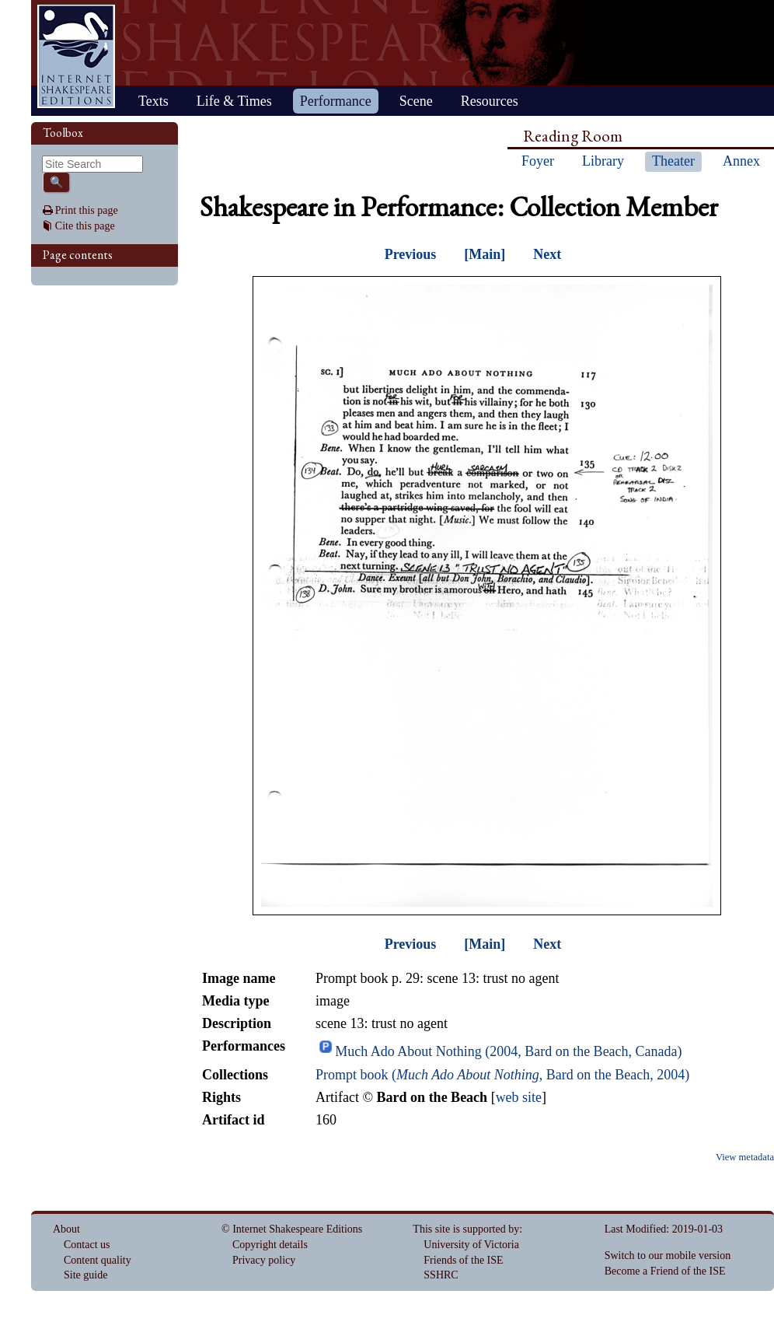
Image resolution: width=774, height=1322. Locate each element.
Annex (741, 161)
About (66, 1229)
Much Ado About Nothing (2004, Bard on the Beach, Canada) (508, 1051)
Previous (411, 254)
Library (603, 161)
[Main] (484, 254)
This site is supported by (466, 1229)
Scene (416, 101)
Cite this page (85, 226)
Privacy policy (263, 1260)
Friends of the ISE (463, 1260)
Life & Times (234, 101)
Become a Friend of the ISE (665, 1271)
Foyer (537, 161)
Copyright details (270, 1244)
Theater (673, 161)
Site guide (85, 1275)
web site (519, 1097)
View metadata (745, 1157)
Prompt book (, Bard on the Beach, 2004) (502, 1074)
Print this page (86, 210)
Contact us (87, 1244)
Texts (153, 101)
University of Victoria (471, 1244)
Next (547, 254)
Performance (335, 101)
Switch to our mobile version (668, 1255)
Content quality (97, 1260)
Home (76, 56)
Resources (489, 101)
